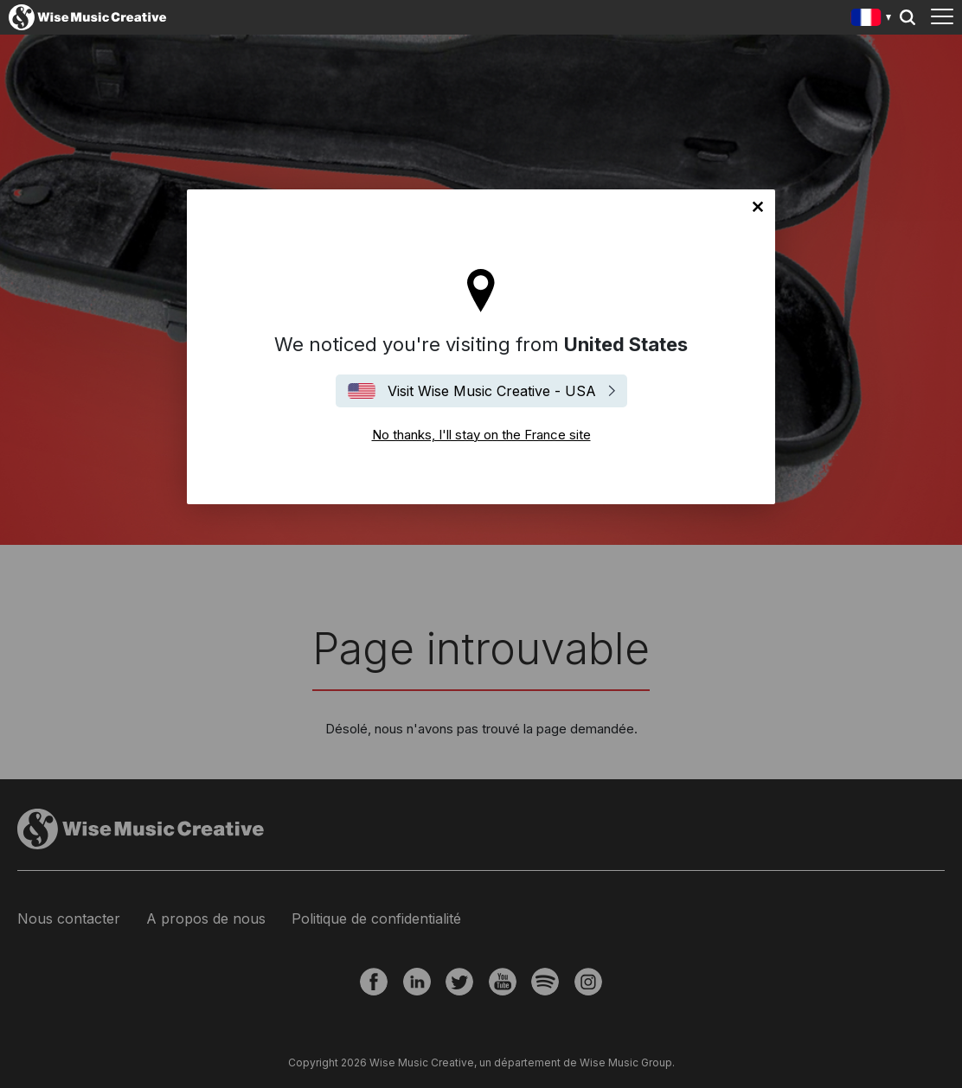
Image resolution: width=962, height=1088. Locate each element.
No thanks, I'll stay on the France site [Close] (758, 207)
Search (907, 17)
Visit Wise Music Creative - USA (492, 391)
